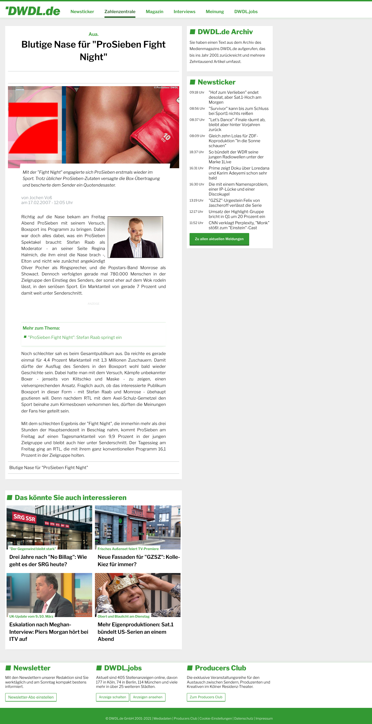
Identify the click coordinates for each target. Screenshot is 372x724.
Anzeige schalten (112, 697)
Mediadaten (162, 718)
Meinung (215, 11)
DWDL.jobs (246, 11)
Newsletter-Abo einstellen (31, 697)
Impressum (264, 718)
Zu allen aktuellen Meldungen (219, 239)
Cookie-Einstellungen (215, 718)
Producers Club (185, 718)
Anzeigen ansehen (147, 697)
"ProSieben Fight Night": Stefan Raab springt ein (75, 337)
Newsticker (82, 11)
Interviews (185, 11)
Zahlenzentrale (120, 11)
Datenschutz (243, 718)
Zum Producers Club (206, 697)
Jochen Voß (40, 197)
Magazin (154, 11)
